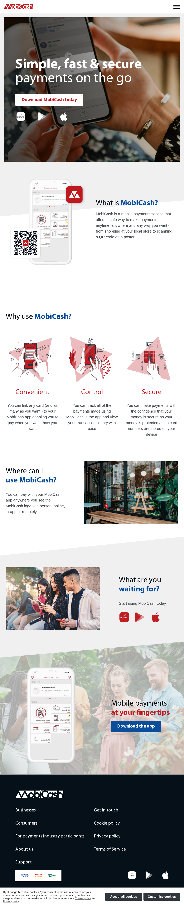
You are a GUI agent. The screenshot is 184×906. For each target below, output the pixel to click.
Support (23, 862)
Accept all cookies (123, 896)
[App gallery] (20, 116)
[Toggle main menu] (176, 7)
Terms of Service (110, 849)
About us (24, 849)
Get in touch (106, 810)
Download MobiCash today (49, 100)
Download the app (136, 726)
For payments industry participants (50, 836)
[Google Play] (42, 116)
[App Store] (63, 116)
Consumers (26, 823)
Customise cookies (162, 896)
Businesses (25, 810)
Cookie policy (107, 823)
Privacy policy (107, 836)
